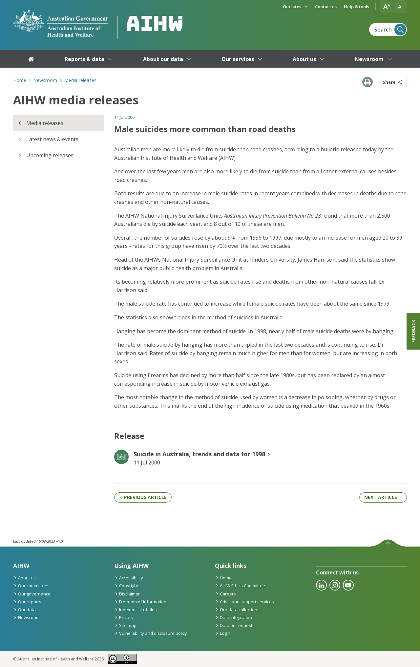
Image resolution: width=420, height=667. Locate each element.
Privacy (124, 617)
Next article (383, 497)
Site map (125, 625)
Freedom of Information (140, 602)
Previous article (143, 497)
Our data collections (237, 610)
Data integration (233, 617)
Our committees (31, 586)
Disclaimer (127, 594)
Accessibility (128, 578)
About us (24, 578)
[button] (386, 6)
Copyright (126, 586)
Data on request (233, 625)
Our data (24, 610)
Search (390, 29)
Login (222, 633)
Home (19, 80)
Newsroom (26, 617)
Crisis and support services (244, 602)
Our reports (27, 602)
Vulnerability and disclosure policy (150, 633)
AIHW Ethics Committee (240, 586)
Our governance (32, 594)
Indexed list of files (135, 610)
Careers (225, 594)
